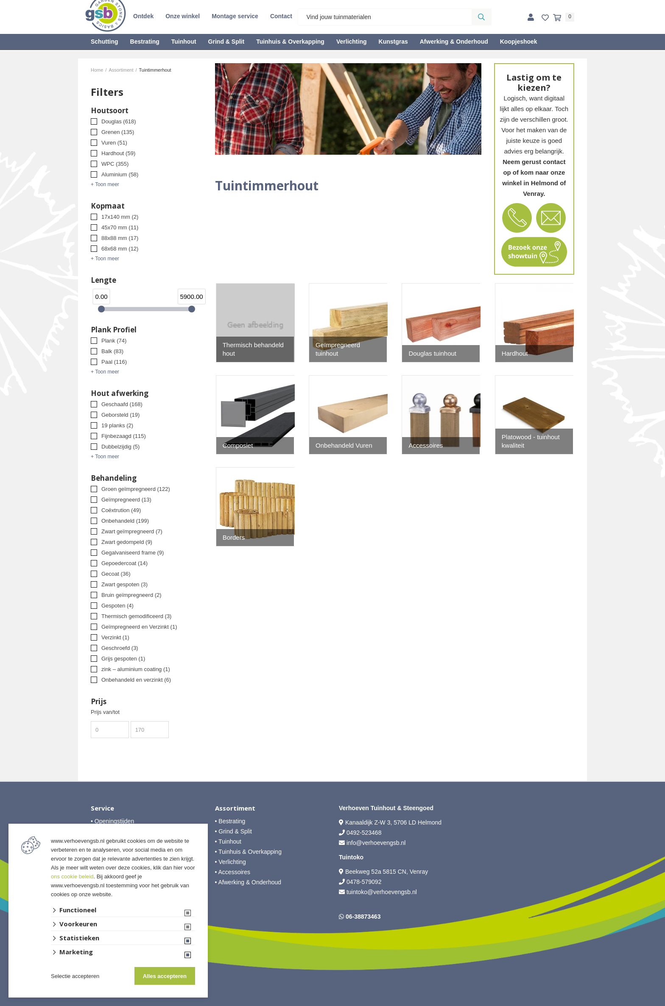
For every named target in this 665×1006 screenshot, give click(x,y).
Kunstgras (393, 41)
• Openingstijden (112, 821)
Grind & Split (226, 41)
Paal (114, 362)
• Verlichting (230, 861)
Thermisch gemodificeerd (136, 616)
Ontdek (143, 16)
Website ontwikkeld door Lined (332, 1002)
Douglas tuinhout (432, 353)
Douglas (118, 121)
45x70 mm (119, 227)
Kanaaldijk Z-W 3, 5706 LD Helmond (393, 822)
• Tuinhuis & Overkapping (248, 851)
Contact (281, 16)
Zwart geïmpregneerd (131, 531)
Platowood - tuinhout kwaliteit (531, 441)
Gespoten (117, 605)
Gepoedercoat (124, 563)
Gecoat (116, 574)
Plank (113, 340)
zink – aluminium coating (135, 669)
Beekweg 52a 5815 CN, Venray (386, 871)
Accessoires (425, 445)
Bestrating (144, 41)
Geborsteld (120, 415)
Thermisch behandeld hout (253, 349)
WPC (115, 164)
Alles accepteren (165, 976)
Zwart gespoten (124, 584)
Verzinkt (115, 637)
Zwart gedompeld (126, 542)
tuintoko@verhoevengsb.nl (381, 892)
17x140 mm (119, 217)
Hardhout (118, 153)
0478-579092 (364, 881)
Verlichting (351, 41)
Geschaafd (121, 404)
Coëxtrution (121, 510)
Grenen (117, 132)
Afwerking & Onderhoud (454, 41)
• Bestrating (230, 821)
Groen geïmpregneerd (135, 489)
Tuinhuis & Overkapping (290, 41)
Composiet (238, 445)
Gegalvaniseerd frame (132, 552)
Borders (234, 537)
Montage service (235, 16)
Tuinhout (183, 41)
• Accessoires (233, 872)
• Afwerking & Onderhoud (248, 882)
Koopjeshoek (518, 41)
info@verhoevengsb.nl (376, 842)
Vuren (114, 142)
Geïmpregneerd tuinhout (338, 349)
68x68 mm (119, 248)
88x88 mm (119, 238)
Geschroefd (119, 648)
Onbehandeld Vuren (344, 445)
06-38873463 (363, 916)
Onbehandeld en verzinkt (136, 680)
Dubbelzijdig (120, 446)
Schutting (104, 41)
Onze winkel (182, 16)
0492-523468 (364, 832)
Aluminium (119, 174)
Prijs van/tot (105, 712)
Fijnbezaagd (123, 436)
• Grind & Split (233, 831)
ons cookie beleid (72, 876)
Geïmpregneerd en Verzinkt (139, 627)
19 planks (117, 425)
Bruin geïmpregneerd (131, 595)
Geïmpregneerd (126, 499)
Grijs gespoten (123, 658)
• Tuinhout (228, 841)
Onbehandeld (125, 521)
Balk (112, 351)
